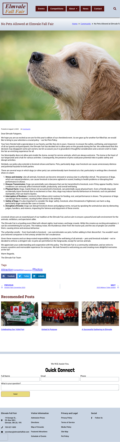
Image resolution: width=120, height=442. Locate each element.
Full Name (5, 376)
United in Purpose (49, 329)
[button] (115, 8)
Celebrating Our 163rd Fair (12, 329)
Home (75, 24)
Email (43, 376)
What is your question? (11, 383)
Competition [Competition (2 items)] (18, 270)
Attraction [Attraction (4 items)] (7, 269)
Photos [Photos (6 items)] (37, 269)
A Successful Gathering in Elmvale (97, 329)
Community (86, 24)
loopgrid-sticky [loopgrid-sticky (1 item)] (28, 270)
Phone (83, 376)
